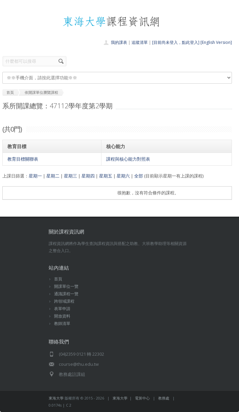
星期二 (52, 176)
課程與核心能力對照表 (128, 159)
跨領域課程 (64, 301)
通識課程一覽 (66, 294)
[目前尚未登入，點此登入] (175, 42)
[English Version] (216, 42)
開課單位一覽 (66, 286)
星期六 (123, 176)
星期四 (88, 176)
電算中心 (142, 398)
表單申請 (62, 308)
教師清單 (62, 323)
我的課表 (119, 42)
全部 (138, 176)
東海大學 (56, 398)
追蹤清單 (140, 42)
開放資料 (62, 316)
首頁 (58, 279)
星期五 (105, 176)
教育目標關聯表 (22, 159)
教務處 (163, 398)
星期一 (35, 176)
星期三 (70, 176)
